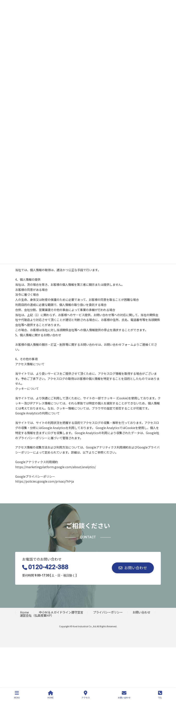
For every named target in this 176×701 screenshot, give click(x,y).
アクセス (85, 695)
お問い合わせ (141, 612)
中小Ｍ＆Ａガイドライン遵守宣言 (61, 612)
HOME (50, 695)
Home (24, 612)
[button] (133, 567)
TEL (160, 695)
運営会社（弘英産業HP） (37, 615)
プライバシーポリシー (108, 612)
